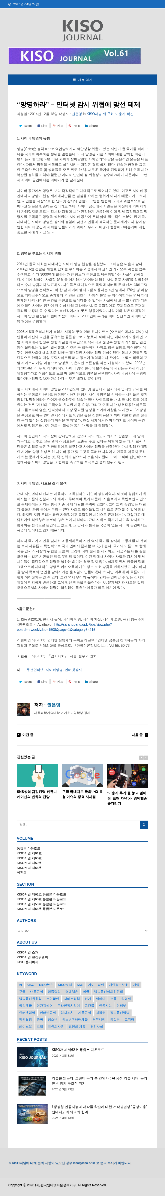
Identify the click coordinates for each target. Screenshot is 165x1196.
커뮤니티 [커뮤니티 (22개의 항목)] (99, 1019)
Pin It (74, 125)
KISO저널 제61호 (29, 853)
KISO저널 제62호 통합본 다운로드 (78, 1050)
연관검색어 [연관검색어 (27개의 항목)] (45, 1005)
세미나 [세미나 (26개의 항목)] (100, 998)
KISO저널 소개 (27, 952)
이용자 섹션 (124, 114)
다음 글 (137, 735)
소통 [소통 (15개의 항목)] (113, 998)
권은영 (77, 114)
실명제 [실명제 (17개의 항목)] (126, 998)
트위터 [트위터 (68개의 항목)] (129, 1019)
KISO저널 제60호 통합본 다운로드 (41, 899)
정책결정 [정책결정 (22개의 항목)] (25, 1019)
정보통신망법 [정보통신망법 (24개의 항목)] (119, 1012)
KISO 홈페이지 (27, 962)
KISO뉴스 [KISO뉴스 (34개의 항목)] (46, 985)
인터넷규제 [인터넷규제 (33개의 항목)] (48, 1012)
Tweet (25, 125)
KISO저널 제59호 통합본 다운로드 (41, 904)
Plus (58, 125)
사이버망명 (54, 670)
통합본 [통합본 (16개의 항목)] (115, 1019)
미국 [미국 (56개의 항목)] (86, 991)
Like (42, 125)
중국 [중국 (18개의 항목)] (40, 1019)
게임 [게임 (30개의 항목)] (136, 985)
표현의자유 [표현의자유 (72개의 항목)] (56, 1026)
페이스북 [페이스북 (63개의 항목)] (25, 1026)
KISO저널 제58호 (29, 868)
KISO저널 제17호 (100, 114)
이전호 (22, 872)
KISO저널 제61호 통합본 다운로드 (41, 894)
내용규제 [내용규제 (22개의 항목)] (36, 991)
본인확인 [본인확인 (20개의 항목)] (52, 998)
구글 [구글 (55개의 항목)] (22, 991)
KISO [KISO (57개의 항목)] (30, 985)
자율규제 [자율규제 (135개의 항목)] (84, 1012)
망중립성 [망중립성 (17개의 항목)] (54, 991)
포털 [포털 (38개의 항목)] (40, 1026)
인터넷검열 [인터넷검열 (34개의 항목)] (27, 1012)
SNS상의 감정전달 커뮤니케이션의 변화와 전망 (37, 781)
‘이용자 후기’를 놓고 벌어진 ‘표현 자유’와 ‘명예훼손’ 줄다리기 (127, 784)
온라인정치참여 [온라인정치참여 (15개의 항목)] (68, 1005)
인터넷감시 (73, 670)
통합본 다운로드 (28, 848)
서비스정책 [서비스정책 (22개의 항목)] (72, 998)
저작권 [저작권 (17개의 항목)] (100, 1012)
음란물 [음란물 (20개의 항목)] (89, 1005)
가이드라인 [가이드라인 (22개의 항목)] (96, 985)
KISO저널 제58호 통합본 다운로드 (41, 909)
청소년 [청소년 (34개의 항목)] (52, 1019)
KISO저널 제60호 (29, 858)
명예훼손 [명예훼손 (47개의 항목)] (71, 991)
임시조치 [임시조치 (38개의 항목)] (67, 1012)
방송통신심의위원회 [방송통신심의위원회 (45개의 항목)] (108, 991)
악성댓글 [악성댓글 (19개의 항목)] (25, 1005)
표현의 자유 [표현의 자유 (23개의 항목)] (77, 1026)
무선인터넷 (35, 670)
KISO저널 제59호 (29, 863)
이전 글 (28, 735)
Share (91, 125)
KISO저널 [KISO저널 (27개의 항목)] (65, 985)
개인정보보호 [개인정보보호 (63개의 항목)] (118, 985)
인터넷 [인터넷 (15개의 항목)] (121, 1005)
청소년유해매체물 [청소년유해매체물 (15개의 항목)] (75, 1019)
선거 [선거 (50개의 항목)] (88, 998)
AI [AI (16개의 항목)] (20, 985)
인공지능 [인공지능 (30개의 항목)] (105, 1005)
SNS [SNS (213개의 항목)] (80, 985)
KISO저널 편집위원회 (32, 957)
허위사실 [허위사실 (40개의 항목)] (96, 1026)
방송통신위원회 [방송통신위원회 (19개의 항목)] (30, 998)
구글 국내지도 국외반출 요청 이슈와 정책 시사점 (82, 781)
